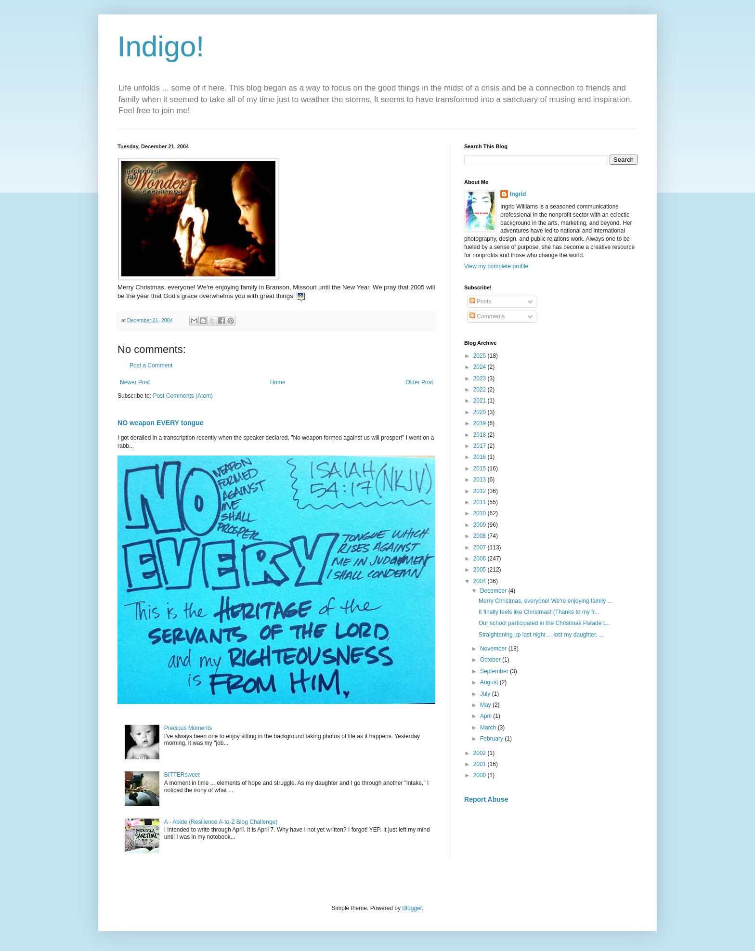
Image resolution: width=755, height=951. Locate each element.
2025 (480, 355)
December (494, 590)
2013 (480, 479)
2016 (480, 457)
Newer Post (135, 382)
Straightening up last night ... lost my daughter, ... (541, 634)
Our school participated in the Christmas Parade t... (544, 623)
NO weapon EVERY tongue (160, 423)
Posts (480, 301)
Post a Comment (151, 365)
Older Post (419, 382)
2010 (480, 513)
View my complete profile (496, 266)
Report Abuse (486, 799)
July (486, 693)
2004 (480, 581)
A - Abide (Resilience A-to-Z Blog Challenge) (220, 822)
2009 (480, 524)
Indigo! (160, 46)
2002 (480, 753)
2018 (480, 434)
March (489, 727)
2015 (480, 468)
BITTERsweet (182, 774)
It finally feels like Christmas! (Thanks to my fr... (539, 612)
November (494, 648)
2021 (480, 400)
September (495, 671)
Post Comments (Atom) (183, 395)
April (486, 716)
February (492, 738)
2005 (480, 569)
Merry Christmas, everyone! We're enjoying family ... (545, 601)
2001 (480, 764)
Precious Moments (188, 728)
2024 (480, 367)
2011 (480, 502)
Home (278, 382)
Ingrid (518, 194)
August (490, 682)
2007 (480, 547)
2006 (480, 558)
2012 (480, 491)
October (491, 659)
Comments (487, 316)
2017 (480, 446)
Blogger (412, 908)
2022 (480, 389)
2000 (480, 775)
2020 (480, 412)
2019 (480, 423)
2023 (480, 378)
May (486, 705)
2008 (480, 536)
